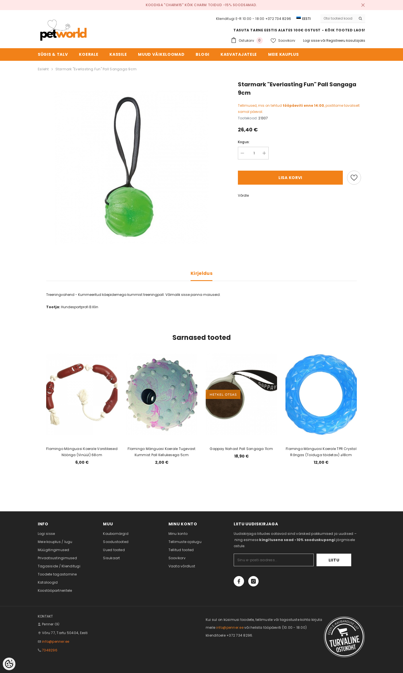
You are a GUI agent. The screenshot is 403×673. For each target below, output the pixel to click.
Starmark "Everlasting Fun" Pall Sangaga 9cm (96, 69)
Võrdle (243, 195)
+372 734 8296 (278, 18)
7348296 (49, 650)
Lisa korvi (290, 177)
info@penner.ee (55, 641)
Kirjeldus (201, 273)
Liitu (334, 560)
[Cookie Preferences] (9, 664)
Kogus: (244, 142)
